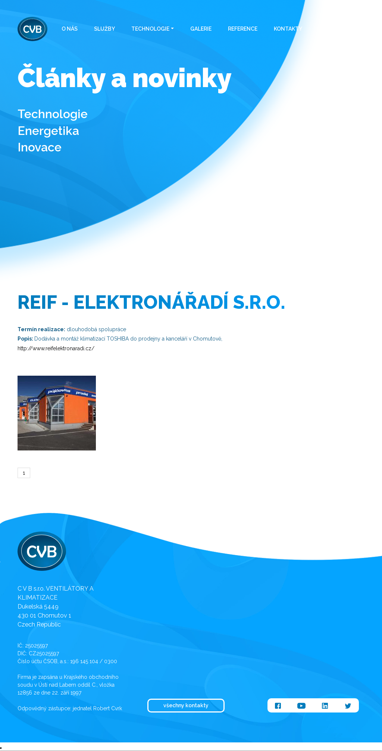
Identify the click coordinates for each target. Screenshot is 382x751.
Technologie (150, 29)
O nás (70, 29)
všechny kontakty (186, 705)
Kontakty (288, 29)
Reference (242, 29)
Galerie (201, 29)
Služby (104, 29)
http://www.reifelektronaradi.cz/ (56, 348)
